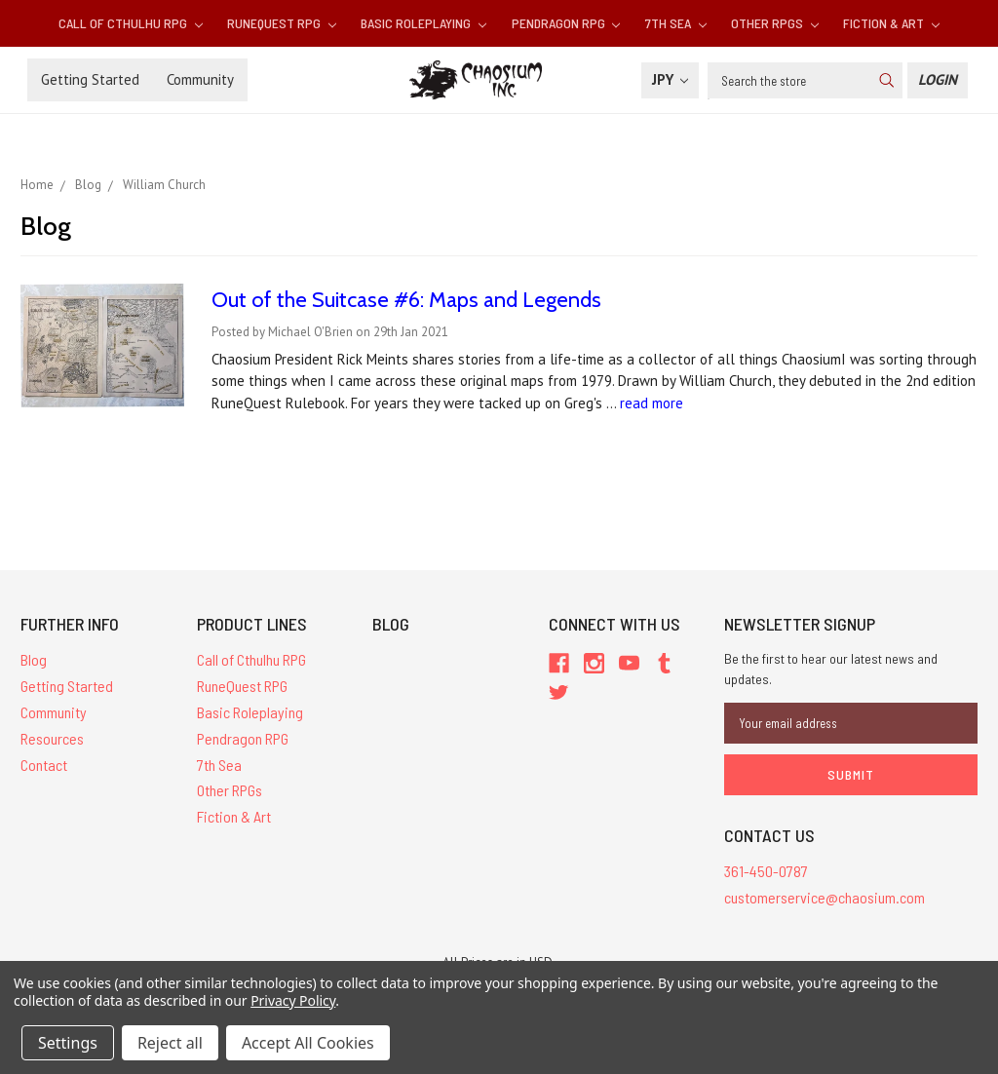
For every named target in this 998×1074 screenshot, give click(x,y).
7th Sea (676, 23)
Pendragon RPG (566, 23)
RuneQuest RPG (281, 23)
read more (651, 403)
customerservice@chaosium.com (824, 897)
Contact (43, 764)
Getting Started (90, 79)
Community (200, 79)
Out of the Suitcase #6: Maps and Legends (406, 300)
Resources (52, 738)
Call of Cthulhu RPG (130, 23)
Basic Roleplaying (423, 23)
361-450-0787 (766, 871)
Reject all (170, 1043)
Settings (67, 1043)
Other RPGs (775, 23)
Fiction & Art (891, 23)
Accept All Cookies (308, 1043)
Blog (33, 659)
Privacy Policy (292, 1000)
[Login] (937, 80)
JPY (670, 79)
